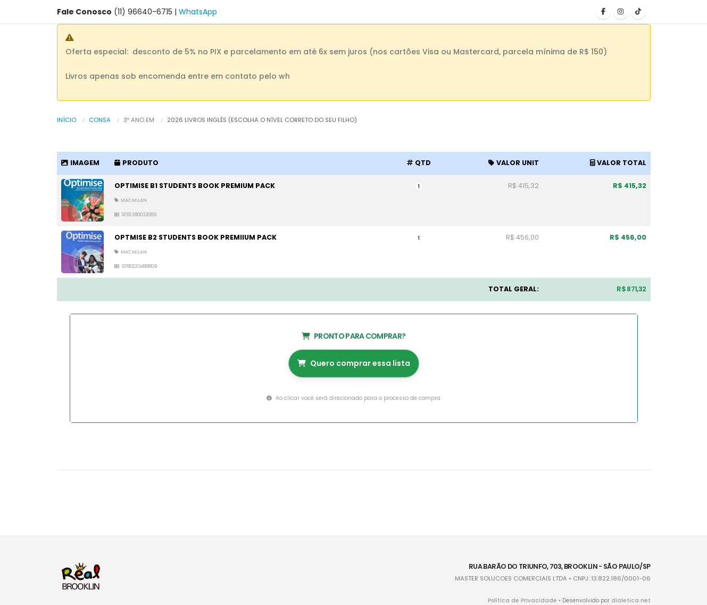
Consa (100, 120)
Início (66, 120)
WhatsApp (198, 11)
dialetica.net (633, 600)
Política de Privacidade (530, 600)
